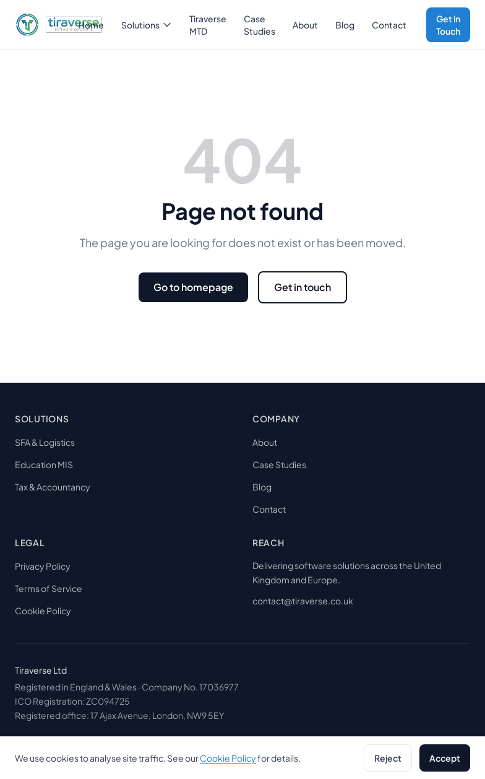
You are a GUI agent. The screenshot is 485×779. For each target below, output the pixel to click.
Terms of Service (48, 588)
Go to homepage (193, 287)
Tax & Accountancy (52, 486)
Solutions (146, 24)
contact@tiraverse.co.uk (302, 600)
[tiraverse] (43, 24)
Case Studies (259, 25)
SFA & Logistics (45, 442)
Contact (389, 24)
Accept (444, 758)
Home (91, 24)
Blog (344, 24)
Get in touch (302, 287)
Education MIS (44, 464)
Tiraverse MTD (207, 25)
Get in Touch (448, 25)
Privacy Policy (43, 566)
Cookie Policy (43, 610)
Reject (387, 758)
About (305, 24)
